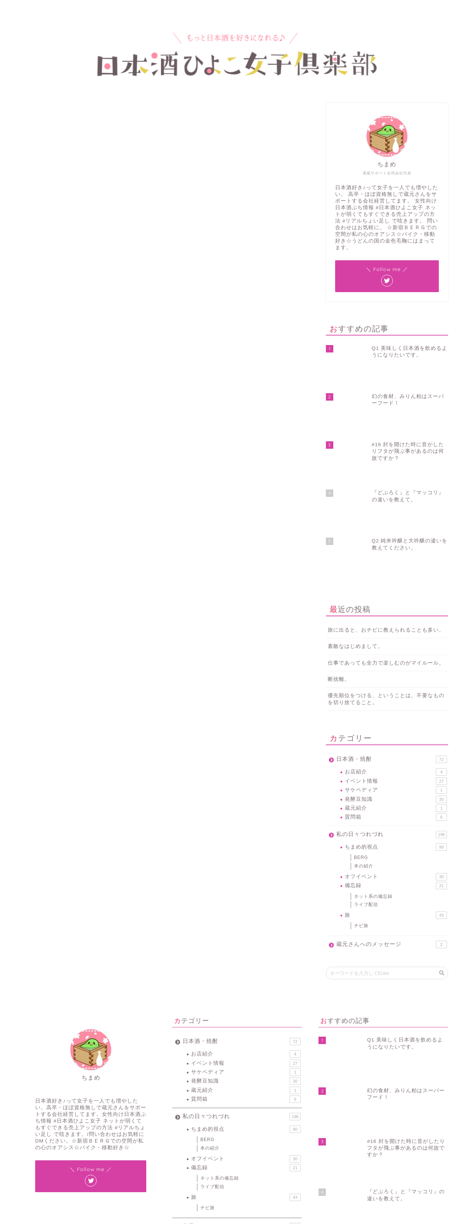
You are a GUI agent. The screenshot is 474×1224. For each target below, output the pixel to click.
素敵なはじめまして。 (355, 517)
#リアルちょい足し (116, 483)
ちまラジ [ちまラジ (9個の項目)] (231, 1146)
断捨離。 (339, 550)
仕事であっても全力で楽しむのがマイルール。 (386, 534)
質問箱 (396, 688)
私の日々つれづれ (391, 705)
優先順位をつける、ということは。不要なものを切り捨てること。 (386, 570)
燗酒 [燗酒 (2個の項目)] (251, 1166)
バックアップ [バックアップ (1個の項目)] (213, 1156)
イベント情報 (396, 652)
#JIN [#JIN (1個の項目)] (179, 1146)
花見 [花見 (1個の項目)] (267, 1166)
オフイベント (396, 748)
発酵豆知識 (396, 670)
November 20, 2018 (212, 503)
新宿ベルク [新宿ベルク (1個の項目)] (211, 1166)
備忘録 (396, 756)
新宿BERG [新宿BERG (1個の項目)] (184, 1166)
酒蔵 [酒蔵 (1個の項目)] (221, 1175)
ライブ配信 (366, 775)
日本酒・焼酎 (391, 630)
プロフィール (70, 9)
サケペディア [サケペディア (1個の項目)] (281, 1146)
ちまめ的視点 (42, 113)
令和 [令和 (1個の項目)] (236, 1156)
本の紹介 (363, 737)
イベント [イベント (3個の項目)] (254, 1146)
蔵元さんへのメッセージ (391, 815)
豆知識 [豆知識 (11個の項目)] (180, 1175)
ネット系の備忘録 (373, 767)
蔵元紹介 (396, 679)
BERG (361, 728)
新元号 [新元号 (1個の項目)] (269, 1156)
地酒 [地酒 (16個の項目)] (252, 1156)
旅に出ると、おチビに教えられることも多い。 (386, 501)
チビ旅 (361, 796)
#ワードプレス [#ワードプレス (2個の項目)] (203, 1146)
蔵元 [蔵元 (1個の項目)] (283, 1166)
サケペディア (396, 661)
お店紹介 (396, 643)
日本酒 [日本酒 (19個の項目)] (234, 1166)
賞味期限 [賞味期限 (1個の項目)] (201, 1175)
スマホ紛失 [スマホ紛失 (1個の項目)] (184, 1156)
